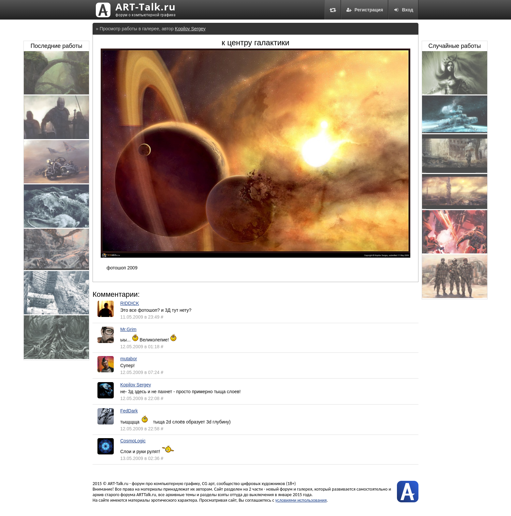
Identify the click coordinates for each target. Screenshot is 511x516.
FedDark (129, 410)
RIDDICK (129, 303)
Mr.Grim (128, 329)
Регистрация (364, 9)
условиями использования (301, 500)
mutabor (128, 358)
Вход (403, 9)
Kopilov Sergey (190, 28)
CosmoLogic (133, 440)
